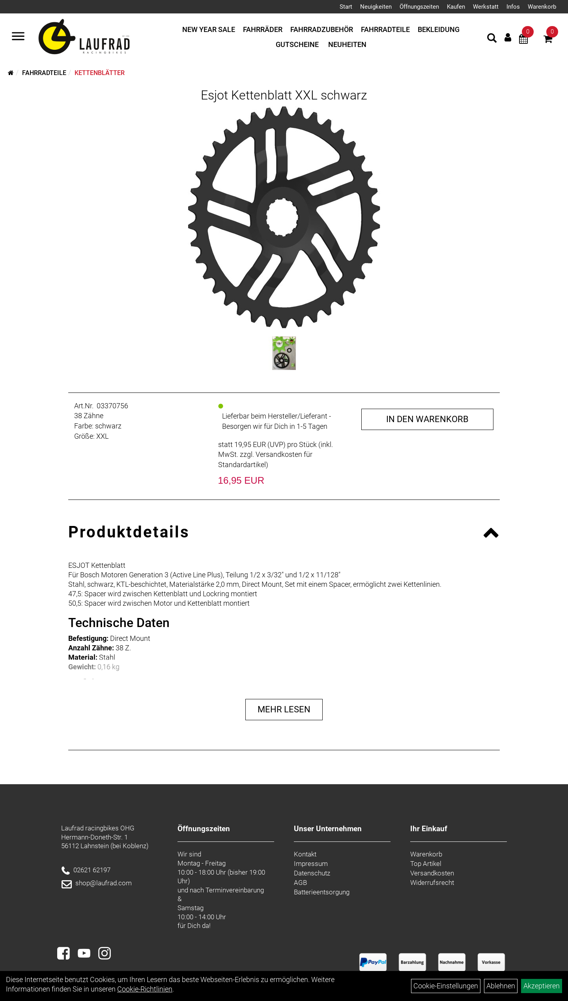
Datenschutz (312, 873)
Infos (513, 6)
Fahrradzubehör (321, 29)
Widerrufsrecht (432, 882)
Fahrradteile (385, 29)
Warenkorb (542, 6)
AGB (300, 882)
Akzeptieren (541, 986)
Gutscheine (297, 44)
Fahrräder (262, 29)
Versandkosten (432, 873)
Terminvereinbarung (235, 890)
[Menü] (18, 37)
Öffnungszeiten (419, 6)
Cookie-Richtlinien (144, 989)
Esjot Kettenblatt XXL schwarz (284, 95)
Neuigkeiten (376, 6)
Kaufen (456, 6)
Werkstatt (486, 6)
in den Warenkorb (427, 419)
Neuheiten (347, 44)
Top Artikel (425, 864)
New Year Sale (208, 29)
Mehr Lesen (284, 709)
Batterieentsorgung (321, 892)
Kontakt (305, 854)
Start (346, 6)
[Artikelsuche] (492, 39)
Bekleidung (439, 29)
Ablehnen (500, 986)
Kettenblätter (100, 73)
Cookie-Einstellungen (445, 986)
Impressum (311, 864)
